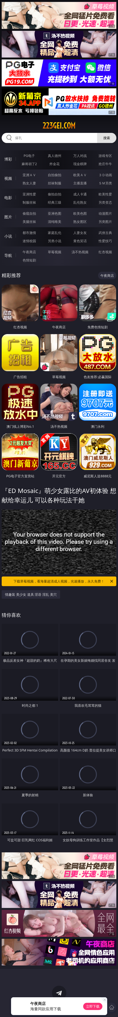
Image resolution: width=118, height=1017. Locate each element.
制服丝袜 (29, 202)
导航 (8, 255)
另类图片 (105, 221)
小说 (8, 236)
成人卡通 (80, 194)
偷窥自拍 (29, 213)
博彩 (8, 159)
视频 (8, 178)
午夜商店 (29, 252)
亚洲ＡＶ (29, 175)
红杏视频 (105, 252)
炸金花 (55, 164)
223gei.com (59, 125)
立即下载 (92, 1006)
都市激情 (29, 232)
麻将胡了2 (29, 164)
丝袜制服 (54, 183)
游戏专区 (105, 155)
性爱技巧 (105, 241)
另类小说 (54, 241)
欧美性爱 (105, 194)
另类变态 (105, 202)
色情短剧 (29, 260)
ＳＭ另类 (105, 183)
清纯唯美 (54, 221)
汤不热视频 (80, 252)
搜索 (106, 138)
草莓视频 (54, 252)
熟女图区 (80, 221)
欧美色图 (80, 213)
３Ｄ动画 (105, 175)
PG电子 (29, 155)
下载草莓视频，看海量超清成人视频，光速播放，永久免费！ (63, 581)
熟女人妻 (29, 183)
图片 (8, 217)
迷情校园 (29, 241)
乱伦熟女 (80, 202)
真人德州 (54, 155)
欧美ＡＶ (80, 175)
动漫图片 (105, 213)
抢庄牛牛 (105, 164)
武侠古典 (105, 232)
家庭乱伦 (54, 232)
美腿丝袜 (29, 221)
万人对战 (80, 155)
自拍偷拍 (54, 175)
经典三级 (54, 202)
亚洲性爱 (29, 194)
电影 (8, 197)
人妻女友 (80, 232)
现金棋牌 (80, 164)
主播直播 (80, 183)
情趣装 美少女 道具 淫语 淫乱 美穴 (30, 594)
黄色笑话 (80, 241)
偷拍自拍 (54, 194)
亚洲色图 (54, 213)
